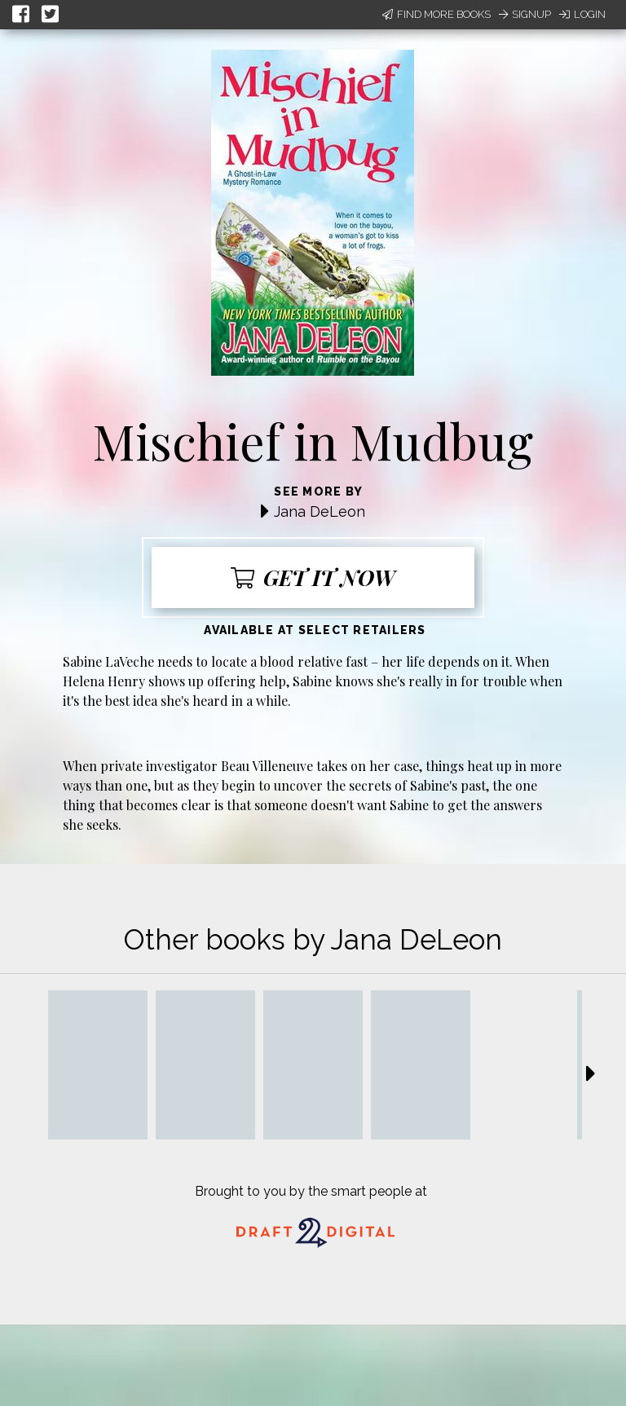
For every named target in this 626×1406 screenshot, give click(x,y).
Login (582, 14)
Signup (525, 14)
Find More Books (436, 14)
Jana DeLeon (319, 511)
